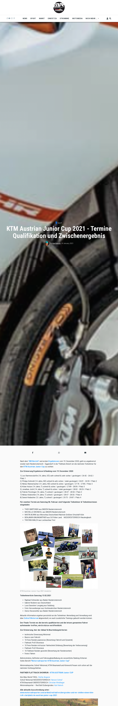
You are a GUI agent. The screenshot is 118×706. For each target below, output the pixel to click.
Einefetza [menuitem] (52, 18)
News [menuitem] (25, 18)
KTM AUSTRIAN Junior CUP (61, 673)
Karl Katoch (57, 243)
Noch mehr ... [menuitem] (91, 19)
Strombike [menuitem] (64, 18)
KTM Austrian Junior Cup (34, 467)
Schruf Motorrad (31, 618)
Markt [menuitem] (42, 18)
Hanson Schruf (56, 680)
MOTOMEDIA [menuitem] (77, 18)
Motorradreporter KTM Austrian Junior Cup (50, 661)
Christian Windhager (57, 683)
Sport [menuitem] (33, 18)
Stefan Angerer (44, 677)
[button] (32, 452)
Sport (60, 223)
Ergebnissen (53, 461)
